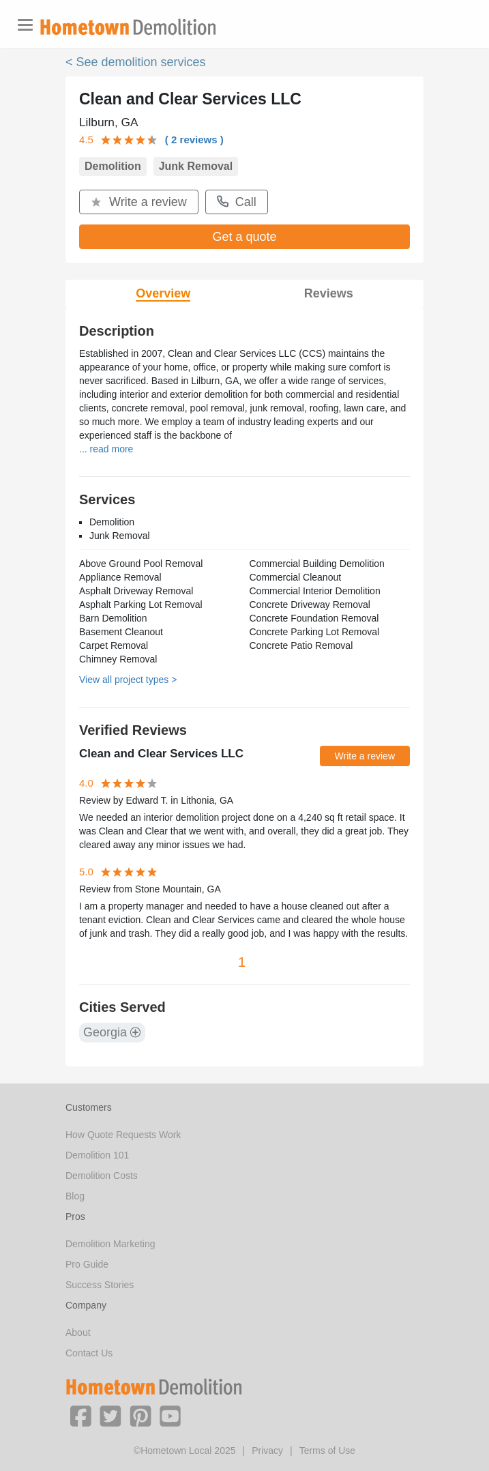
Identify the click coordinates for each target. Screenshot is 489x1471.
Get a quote (244, 237)
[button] (80, 1415)
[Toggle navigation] (25, 25)
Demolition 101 (97, 1155)
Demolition (113, 166)
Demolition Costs (101, 1175)
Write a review (139, 202)
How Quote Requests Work (123, 1134)
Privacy (267, 1450)
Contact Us (89, 1353)
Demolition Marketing (110, 1243)
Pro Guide (86, 1264)
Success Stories (99, 1284)
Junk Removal (196, 166)
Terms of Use (327, 1450)
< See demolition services (135, 62)
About (78, 1332)
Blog (75, 1196)
